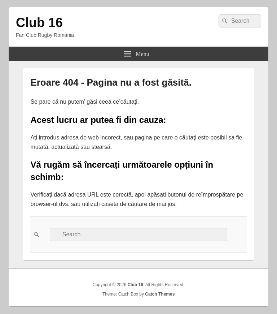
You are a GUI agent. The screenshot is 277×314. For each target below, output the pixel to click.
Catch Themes (160, 294)
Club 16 (39, 22)
